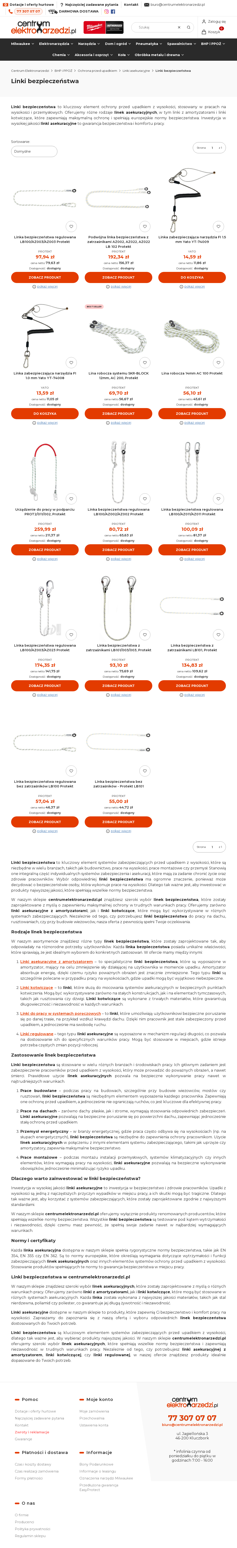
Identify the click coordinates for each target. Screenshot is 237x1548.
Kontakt (131, 5)
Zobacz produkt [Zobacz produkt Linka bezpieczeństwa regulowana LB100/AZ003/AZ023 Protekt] (45, 686)
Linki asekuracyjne (136, 70)
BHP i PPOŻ (63, 70)
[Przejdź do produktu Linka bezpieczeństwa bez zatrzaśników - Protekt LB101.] (118, 744)
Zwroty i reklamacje (32, 1432)
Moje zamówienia (94, 1411)
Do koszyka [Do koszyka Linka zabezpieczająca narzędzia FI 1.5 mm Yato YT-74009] (192, 277)
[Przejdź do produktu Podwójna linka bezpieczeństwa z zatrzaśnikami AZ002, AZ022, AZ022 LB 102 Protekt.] (118, 200)
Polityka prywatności (32, 1529)
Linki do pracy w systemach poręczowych (60, 1014)
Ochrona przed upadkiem (97, 70)
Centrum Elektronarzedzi (30, 70)
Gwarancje (23, 1439)
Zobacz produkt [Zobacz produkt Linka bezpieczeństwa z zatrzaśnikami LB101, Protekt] (192, 686)
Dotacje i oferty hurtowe (35, 1411)
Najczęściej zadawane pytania (39, 1418)
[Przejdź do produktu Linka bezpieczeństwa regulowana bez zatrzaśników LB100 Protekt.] (45, 744)
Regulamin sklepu (30, 1536)
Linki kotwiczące (36, 988)
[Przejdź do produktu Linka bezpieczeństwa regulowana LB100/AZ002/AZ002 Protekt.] (118, 472)
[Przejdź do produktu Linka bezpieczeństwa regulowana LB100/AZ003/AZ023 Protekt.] (45, 608)
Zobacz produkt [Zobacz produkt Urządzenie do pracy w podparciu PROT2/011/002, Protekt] (45, 550)
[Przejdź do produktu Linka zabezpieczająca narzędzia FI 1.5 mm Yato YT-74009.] (192, 200)
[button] (188, 27)
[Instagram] (106, 11)
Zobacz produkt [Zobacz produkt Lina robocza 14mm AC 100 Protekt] (192, 413)
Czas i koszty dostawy (33, 1464)
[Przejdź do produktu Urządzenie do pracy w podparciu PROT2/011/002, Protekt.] (45, 472)
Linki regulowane (36, 1034)
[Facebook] (113, 11)
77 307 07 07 (28, 11)
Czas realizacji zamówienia (37, 1471)
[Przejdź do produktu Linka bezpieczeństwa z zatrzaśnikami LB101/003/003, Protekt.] (118, 608)
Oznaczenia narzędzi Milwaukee (106, 1478)
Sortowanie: (20, 142)
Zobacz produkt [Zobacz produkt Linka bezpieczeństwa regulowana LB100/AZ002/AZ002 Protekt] (118, 550)
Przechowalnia (91, 1418)
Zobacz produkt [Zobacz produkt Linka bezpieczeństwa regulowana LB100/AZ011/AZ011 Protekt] (192, 550)
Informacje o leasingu (97, 1471)
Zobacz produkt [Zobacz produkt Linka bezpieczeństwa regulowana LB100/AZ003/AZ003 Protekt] (45, 277)
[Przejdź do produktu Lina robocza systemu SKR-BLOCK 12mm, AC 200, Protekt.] (118, 336)
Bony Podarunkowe (96, 1464)
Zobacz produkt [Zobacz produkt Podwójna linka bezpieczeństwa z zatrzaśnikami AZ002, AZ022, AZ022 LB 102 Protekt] (118, 277)
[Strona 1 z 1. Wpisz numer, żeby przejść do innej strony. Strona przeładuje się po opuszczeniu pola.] (212, 147)
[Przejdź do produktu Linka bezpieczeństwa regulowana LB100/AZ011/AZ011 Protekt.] (192, 472)
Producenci (24, 1522)
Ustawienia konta (93, 1425)
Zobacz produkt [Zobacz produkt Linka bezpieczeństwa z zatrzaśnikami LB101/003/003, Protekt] (118, 686)
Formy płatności (29, 1478)
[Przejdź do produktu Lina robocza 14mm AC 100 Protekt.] (192, 336)
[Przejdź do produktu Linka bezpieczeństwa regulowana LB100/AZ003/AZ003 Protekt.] (45, 200)
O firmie (22, 1515)
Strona (201, 147)
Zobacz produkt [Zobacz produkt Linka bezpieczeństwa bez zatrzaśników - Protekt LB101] (118, 822)
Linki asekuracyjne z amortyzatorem (56, 962)
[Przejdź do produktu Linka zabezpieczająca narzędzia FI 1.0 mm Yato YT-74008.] (45, 336)
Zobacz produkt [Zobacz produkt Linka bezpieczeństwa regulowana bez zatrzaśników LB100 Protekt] (45, 822)
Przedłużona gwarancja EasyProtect (98, 1487)
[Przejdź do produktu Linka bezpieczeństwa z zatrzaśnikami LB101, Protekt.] (192, 608)
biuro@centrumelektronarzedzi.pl (178, 5)
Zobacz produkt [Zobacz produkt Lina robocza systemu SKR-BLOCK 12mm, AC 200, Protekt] (118, 413)
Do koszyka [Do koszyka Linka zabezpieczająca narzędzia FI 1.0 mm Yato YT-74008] (45, 413)
